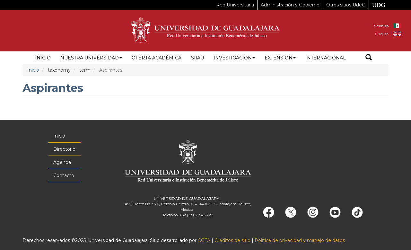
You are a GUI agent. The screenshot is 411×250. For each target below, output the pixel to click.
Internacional (325, 58)
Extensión (280, 58)
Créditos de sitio (232, 240)
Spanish (381, 25)
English (382, 33)
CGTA (204, 240)
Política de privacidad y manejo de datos (300, 240)
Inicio (43, 58)
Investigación (234, 58)
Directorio (64, 149)
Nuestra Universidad (91, 58)
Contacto (63, 175)
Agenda (62, 162)
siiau (197, 58)
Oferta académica (156, 58)
